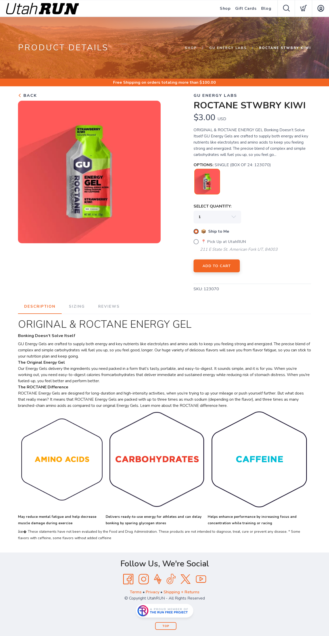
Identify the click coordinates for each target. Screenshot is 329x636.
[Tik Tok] (171, 579)
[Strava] (157, 579)
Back (27, 95)
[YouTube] (201, 579)
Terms (136, 592)
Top (165, 626)
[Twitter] (185, 579)
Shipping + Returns (181, 592)
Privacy (152, 592)
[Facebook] (128, 579)
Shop (225, 8)
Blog (266, 8)
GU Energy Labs (228, 48)
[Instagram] (143, 579)
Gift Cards (246, 8)
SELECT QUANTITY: (213, 206)
